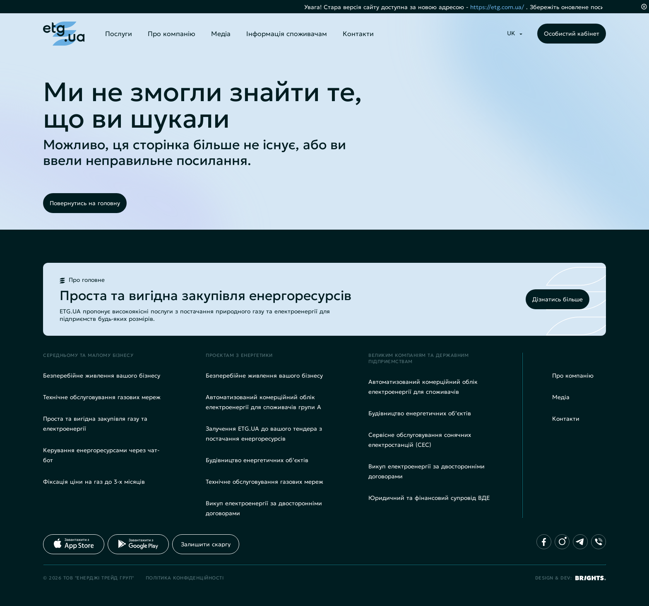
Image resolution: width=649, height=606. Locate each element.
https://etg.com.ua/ (506, 7)
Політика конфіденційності (185, 578)
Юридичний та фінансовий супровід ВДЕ (429, 498)
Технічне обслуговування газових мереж (102, 397)
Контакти (358, 33)
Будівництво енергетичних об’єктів (257, 460)
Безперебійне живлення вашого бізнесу (101, 375)
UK (511, 33)
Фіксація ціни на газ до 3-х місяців (94, 481)
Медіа (221, 33)
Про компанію (171, 33)
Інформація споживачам (286, 33)
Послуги (118, 33)
